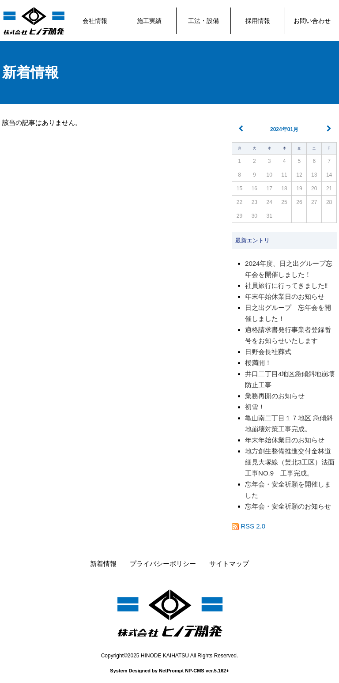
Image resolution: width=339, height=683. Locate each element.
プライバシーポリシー (163, 563)
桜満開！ (258, 362)
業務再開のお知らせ (275, 396)
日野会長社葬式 (268, 351)
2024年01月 (284, 129)
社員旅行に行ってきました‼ (286, 285)
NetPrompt (171, 670)
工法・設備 (203, 20)
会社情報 (95, 20)
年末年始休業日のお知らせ (284, 296)
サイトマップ (229, 563)
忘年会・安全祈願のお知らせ (288, 506)
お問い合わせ (312, 20)
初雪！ (255, 407)
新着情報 (30, 72)
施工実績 (149, 20)
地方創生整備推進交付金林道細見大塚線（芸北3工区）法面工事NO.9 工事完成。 (290, 462)
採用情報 (257, 20)
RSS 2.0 (248, 526)
